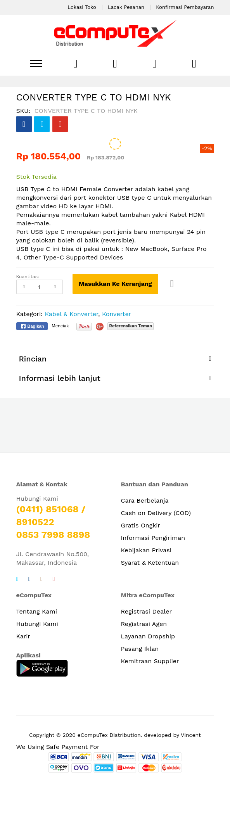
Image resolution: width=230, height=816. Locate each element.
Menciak (60, 325)
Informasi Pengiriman (153, 537)
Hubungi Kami (37, 624)
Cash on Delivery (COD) (156, 513)
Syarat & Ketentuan (150, 562)
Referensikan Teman (130, 325)
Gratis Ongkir (141, 525)
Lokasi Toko (81, 7)
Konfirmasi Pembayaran (185, 7)
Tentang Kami (36, 611)
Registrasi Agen (144, 624)
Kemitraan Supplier (150, 661)
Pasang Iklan (140, 648)
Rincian (33, 358)
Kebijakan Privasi (146, 550)
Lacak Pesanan (126, 7)
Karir (23, 636)
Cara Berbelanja (145, 500)
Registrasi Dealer (146, 611)
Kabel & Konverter (72, 314)
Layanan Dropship (148, 636)
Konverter (116, 314)
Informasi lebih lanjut (59, 378)
